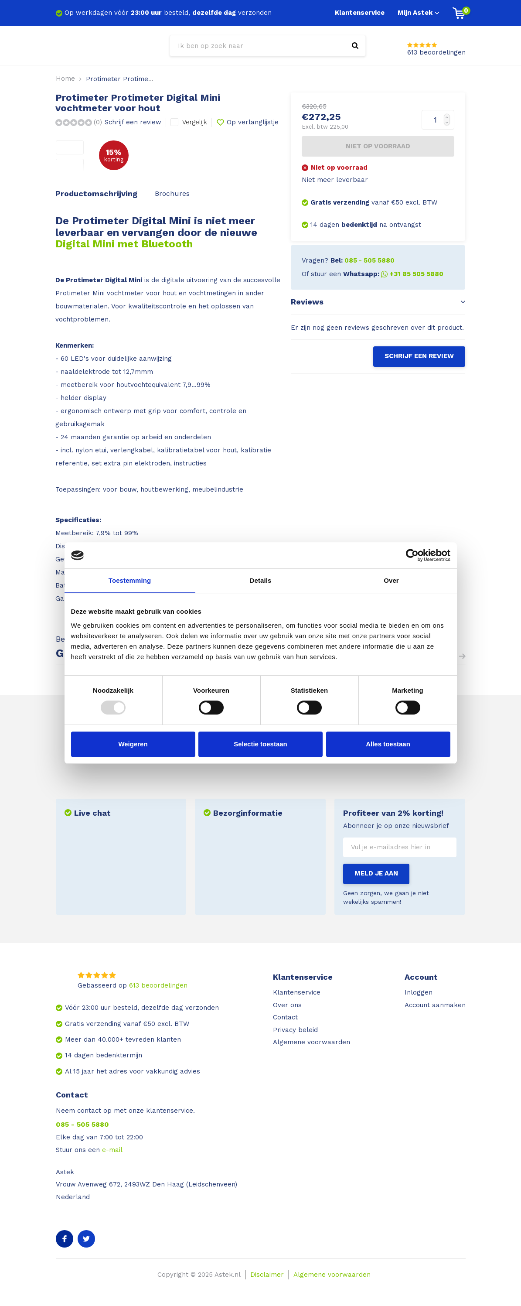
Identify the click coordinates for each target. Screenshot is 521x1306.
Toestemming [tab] (130, 580)
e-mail (112, 1150)
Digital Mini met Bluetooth (124, 244)
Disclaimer (267, 1275)
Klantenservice (360, 13)
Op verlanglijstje (247, 122)
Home (65, 78)
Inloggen (418, 992)
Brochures (172, 193)
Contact (285, 1017)
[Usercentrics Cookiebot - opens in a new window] (412, 555)
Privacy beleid (295, 1030)
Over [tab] (391, 580)
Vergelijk (194, 122)
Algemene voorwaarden (311, 1042)
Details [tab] (261, 580)
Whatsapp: (393, 274)
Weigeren (132, 744)
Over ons (287, 1005)
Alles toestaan (388, 744)
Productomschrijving (96, 193)
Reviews (378, 301)
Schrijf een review (133, 122)
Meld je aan (376, 873)
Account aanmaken (435, 1005)
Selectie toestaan (260, 744)
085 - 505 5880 (82, 1124)
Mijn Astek (418, 13)
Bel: (362, 260)
